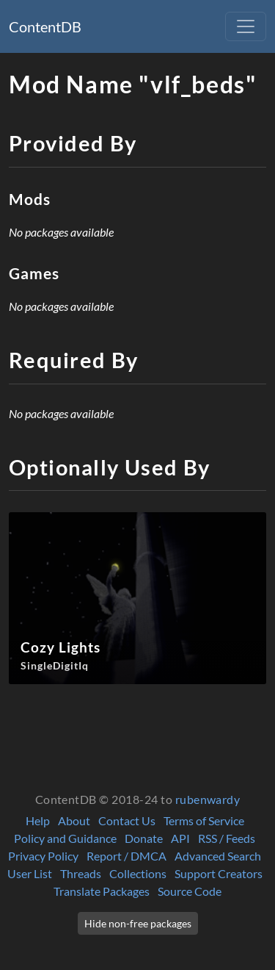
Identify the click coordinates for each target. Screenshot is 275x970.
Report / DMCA (126, 856)
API (180, 838)
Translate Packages (102, 891)
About (74, 820)
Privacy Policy (43, 856)
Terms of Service (204, 820)
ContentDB (45, 26)
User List (29, 873)
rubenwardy (208, 799)
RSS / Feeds (226, 838)
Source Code (189, 891)
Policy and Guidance (65, 838)
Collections (137, 873)
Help (38, 820)
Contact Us (126, 820)
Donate (144, 838)
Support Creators (219, 873)
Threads (80, 873)
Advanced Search (218, 856)
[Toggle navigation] (245, 26)
